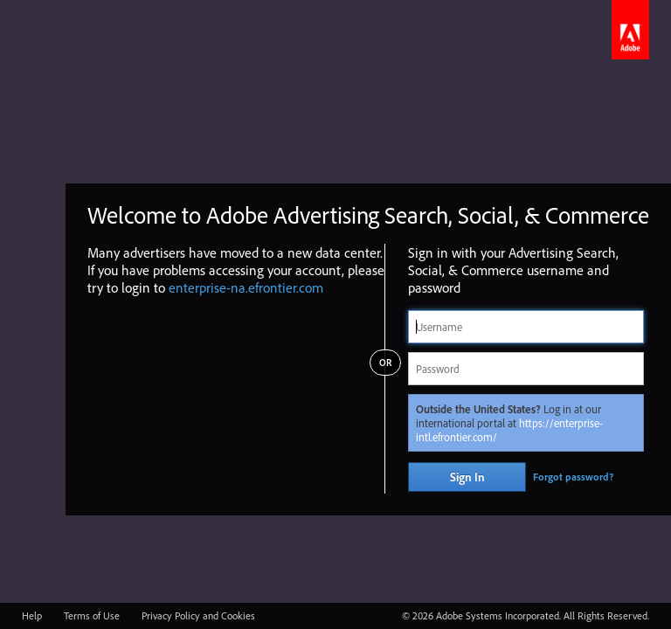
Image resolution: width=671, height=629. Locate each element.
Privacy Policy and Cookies (198, 615)
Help (32, 615)
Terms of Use (92, 615)
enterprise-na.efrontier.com (246, 287)
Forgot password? (573, 476)
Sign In (467, 477)
